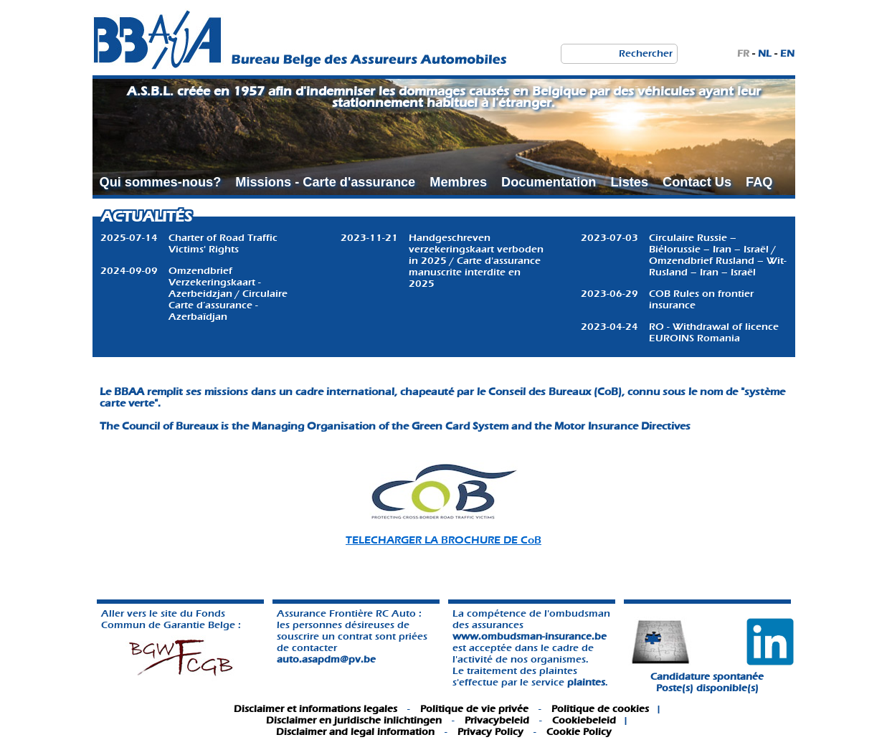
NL (765, 53)
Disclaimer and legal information (355, 732)
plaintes (586, 682)
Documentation (548, 182)
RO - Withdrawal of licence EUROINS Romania (714, 332)
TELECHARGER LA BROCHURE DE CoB (443, 539)
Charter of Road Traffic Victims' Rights (223, 243)
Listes (629, 182)
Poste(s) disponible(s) (707, 688)
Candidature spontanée (707, 676)
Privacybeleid (497, 720)
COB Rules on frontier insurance (701, 299)
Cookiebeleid (584, 720)
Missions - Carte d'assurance (325, 182)
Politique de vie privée (474, 709)
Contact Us (697, 182)
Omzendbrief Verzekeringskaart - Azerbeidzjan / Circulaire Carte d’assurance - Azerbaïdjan (228, 294)
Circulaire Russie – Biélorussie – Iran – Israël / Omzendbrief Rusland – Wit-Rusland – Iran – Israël (718, 255)
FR (743, 53)
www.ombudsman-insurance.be (529, 636)
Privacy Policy (490, 732)
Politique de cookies (600, 709)
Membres (458, 182)
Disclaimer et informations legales (315, 709)
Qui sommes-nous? (161, 182)
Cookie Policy (579, 732)
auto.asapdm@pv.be (326, 659)
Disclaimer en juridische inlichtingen (354, 720)
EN (787, 53)
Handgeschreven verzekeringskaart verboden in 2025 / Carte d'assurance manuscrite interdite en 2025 (476, 261)
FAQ (759, 182)
